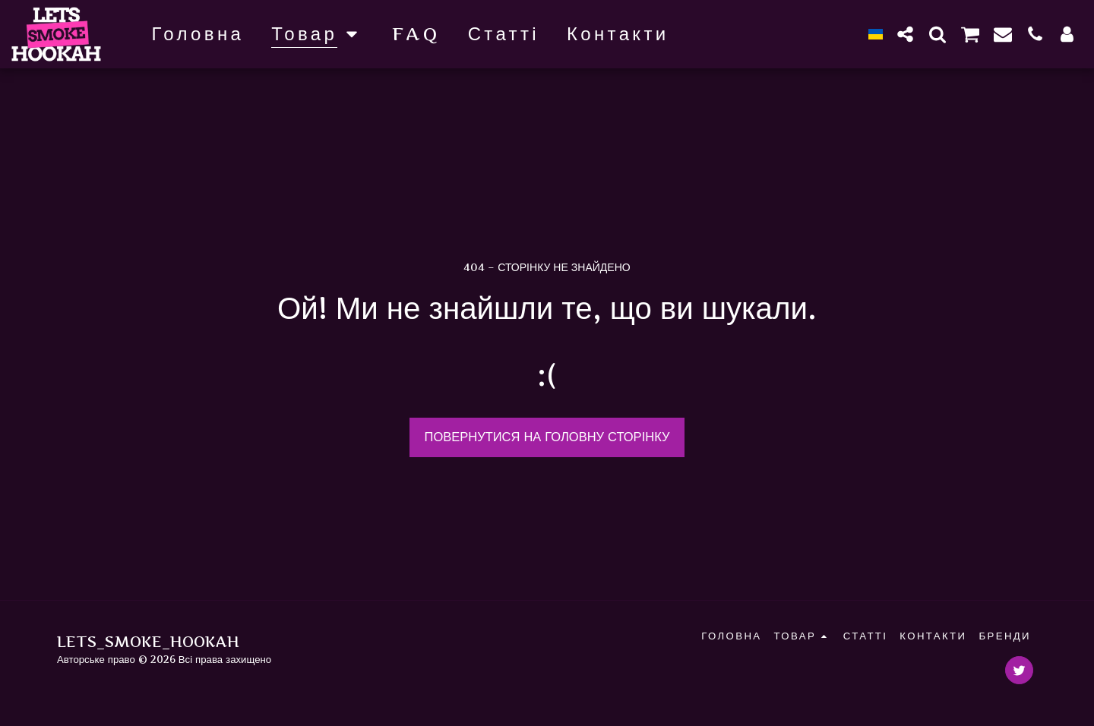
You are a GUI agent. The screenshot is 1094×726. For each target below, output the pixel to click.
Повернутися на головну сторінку (547, 436)
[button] (905, 33)
